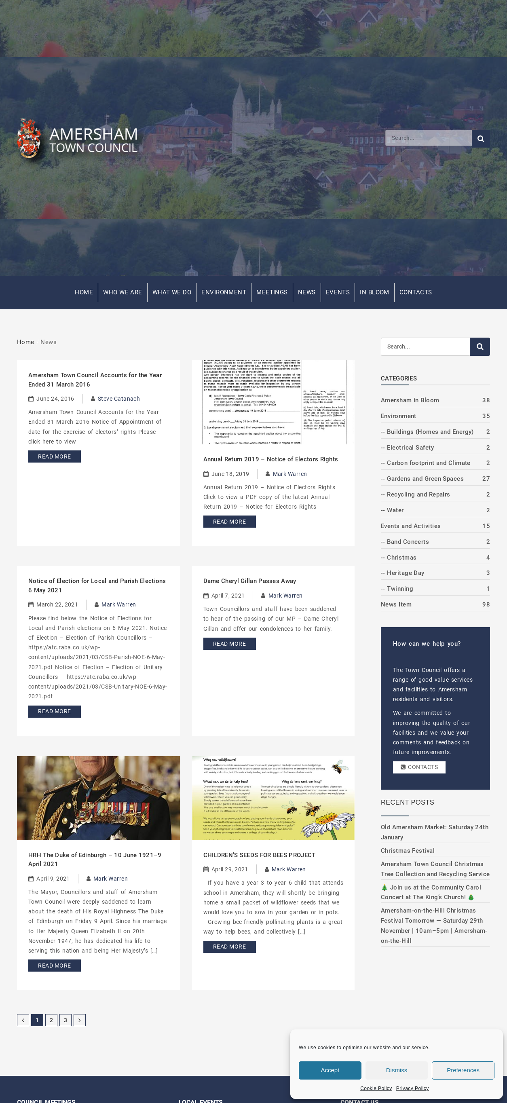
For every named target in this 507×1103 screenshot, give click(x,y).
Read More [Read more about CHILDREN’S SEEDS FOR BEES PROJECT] (229, 946)
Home (84, 292)
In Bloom (374, 292)
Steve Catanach (119, 398)
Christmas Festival (408, 850)
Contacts (415, 292)
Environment (223, 292)
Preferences (463, 1070)
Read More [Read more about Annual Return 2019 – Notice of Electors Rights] (229, 521)
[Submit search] (481, 139)
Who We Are (122, 292)
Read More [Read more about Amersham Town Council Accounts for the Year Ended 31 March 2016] (54, 456)
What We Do (172, 292)
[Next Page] (80, 1020)
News (307, 292)
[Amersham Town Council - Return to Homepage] (81, 138)
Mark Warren (290, 474)
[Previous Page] (23, 1020)
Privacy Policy (412, 1088)
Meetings (272, 292)
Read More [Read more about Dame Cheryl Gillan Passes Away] (229, 643)
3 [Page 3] (65, 1020)
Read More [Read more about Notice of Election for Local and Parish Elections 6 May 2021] (54, 711)
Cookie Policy (376, 1088)
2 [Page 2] (51, 1020)
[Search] (428, 138)
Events (338, 292)
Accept (330, 1070)
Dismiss (397, 1070)
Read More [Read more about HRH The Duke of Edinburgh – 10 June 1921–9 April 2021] (54, 965)
